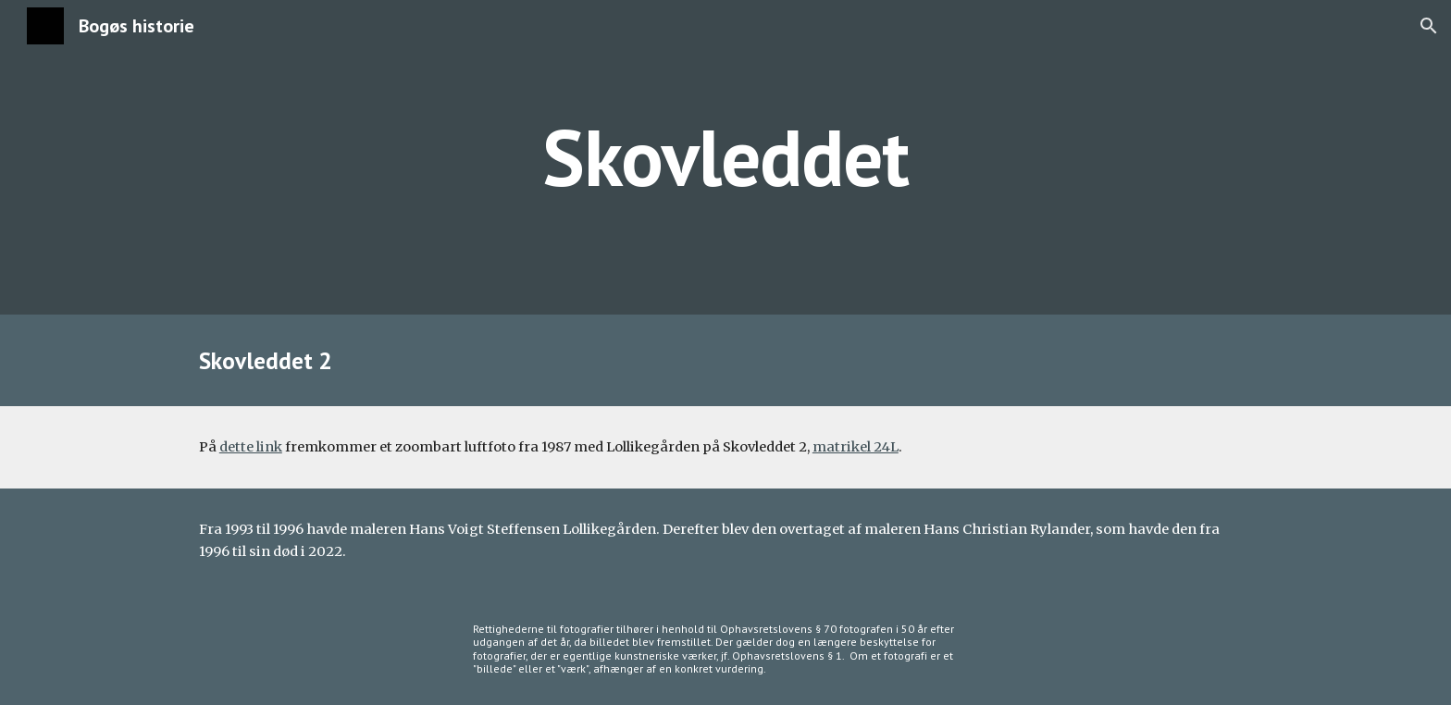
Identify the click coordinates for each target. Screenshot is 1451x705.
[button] (1429, 26)
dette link (250, 447)
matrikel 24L (855, 447)
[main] (725, 157)
